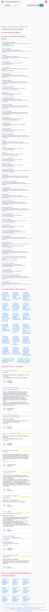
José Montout (6, 117)
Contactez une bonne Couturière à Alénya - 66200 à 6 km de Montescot (6, 327)
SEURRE (5, 372)
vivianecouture (6, 123)
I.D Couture (5, 67)
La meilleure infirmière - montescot (9, 609)
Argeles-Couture (7, 219)
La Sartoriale (11, 433)
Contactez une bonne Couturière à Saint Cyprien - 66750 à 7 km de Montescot (16, 340)
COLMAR (18, 513)
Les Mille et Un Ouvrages (9, 181)
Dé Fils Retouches (13, 415)
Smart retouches (7, 207)
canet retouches (7, 242)
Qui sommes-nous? (7, 604)
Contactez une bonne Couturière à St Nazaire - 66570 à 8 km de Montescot (16, 351)
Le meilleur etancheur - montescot (34, 607)
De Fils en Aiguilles (7, 134)
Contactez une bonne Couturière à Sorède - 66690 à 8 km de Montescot (8, 360)
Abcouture (5, 174)
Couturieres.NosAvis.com (12, 1)
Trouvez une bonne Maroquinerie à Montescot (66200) (27, 598)
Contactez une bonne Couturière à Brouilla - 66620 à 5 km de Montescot (27, 316)
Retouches (5, 194)
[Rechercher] (42, 5)
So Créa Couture (7, 104)
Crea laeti (5, 92)
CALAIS (5, 452)
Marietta (4, 55)
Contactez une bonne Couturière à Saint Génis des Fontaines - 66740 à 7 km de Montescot (27, 329)
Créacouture (5, 61)
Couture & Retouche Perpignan (11, 230)
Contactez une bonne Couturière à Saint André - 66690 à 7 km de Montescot (6, 340)
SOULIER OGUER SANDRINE (11, 275)
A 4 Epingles (6, 187)
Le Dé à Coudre (6, 111)
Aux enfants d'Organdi (8, 42)
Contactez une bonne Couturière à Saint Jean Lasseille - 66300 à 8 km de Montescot (27, 351)
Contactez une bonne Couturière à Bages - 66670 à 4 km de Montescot (27, 307)
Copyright (40, 604)
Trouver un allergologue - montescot (39, 609)
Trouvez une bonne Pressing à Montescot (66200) (5, 590)
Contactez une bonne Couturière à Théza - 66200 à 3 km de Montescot (6, 307)
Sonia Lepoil (11, 471)
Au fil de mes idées (7, 86)
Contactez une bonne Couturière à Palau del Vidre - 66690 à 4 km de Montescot (6, 317)
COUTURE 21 (12, 370)
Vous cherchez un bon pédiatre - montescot (24, 609)
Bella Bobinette (6, 73)
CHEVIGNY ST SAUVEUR (10, 389)
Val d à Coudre (6, 48)
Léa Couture (5, 225)
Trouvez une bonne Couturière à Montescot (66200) (26, 590)
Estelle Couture (6, 163)
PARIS (18, 433)
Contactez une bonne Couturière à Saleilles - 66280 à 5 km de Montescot (16, 316)
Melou (4, 140)
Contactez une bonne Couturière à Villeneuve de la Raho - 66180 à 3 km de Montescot (27, 296)
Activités (8, 5)
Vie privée (33, 604)
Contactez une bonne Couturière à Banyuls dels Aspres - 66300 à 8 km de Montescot (24, 360)
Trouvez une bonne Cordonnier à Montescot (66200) (16, 590)
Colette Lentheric (7, 250)
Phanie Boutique (12, 450)
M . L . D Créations (7, 158)
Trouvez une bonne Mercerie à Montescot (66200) (16, 598)
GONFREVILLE (7, 473)
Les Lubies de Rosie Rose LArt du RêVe (14, 256)
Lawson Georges (13, 496)
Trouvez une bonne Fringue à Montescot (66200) (16, 581)
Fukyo (4, 147)
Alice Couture (6, 236)
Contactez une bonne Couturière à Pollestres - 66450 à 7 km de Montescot (27, 340)
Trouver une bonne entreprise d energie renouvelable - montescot (15, 607)
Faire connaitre (27, 604)
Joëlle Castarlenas (7, 214)
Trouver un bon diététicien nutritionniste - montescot (29, 608)
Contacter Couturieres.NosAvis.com (17, 604)
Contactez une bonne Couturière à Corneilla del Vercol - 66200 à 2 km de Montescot (6, 296)
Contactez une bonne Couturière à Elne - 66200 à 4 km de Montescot (16, 307)
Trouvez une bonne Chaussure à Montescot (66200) (26, 581)
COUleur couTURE (13, 387)
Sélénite (4, 152)
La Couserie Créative (8, 98)
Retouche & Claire (7, 169)
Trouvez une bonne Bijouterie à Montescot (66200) (5, 581)
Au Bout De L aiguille (8, 263)
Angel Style (5, 281)
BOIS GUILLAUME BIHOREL (11, 416)
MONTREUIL (6, 497)
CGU (36, 604)
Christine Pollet (6, 269)
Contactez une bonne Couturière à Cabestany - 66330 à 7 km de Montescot (6, 351)
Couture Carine (6, 128)
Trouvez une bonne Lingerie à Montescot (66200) (5, 598)
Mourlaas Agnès (7, 80)
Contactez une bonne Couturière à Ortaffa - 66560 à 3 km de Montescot (16, 296)
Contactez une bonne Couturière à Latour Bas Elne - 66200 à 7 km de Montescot (16, 328)
